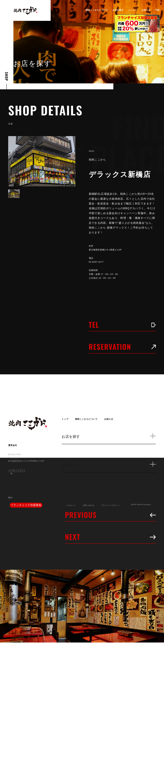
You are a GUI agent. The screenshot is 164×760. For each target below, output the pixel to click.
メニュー (132, 10)
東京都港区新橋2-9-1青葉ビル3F (108, 249)
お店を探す (118, 10)
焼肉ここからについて (97, 10)
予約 (157, 10)
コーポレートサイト (16, 470)
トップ (65, 419)
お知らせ (146, 10)
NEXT (110, 536)
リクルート (71, 505)
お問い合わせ (88, 505)
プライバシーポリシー (110, 505)
